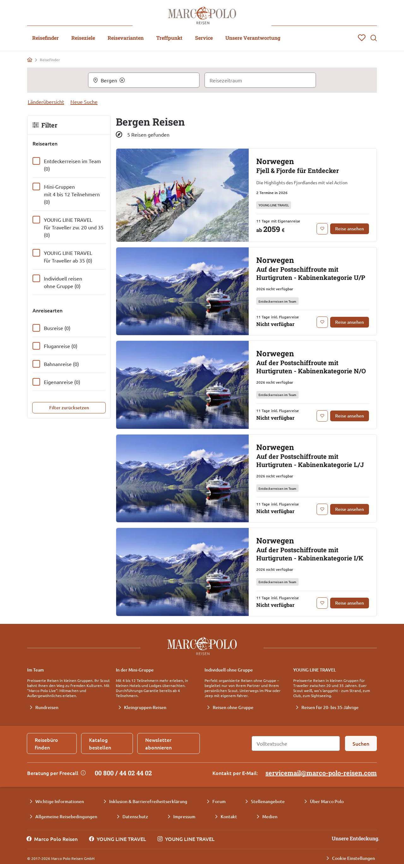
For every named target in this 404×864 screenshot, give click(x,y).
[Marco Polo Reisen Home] (202, 15)
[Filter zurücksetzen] (69, 407)
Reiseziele (83, 37)
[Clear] (122, 80)
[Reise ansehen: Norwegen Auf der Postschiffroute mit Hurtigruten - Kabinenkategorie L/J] (349, 509)
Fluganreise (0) (60, 346)
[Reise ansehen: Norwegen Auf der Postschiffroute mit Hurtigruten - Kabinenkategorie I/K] (349, 603)
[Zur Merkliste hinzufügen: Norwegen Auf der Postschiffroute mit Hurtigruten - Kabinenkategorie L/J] (322, 509)
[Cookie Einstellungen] (350, 858)
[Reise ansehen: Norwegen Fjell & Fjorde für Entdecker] (349, 228)
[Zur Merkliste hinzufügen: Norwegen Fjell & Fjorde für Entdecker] (322, 228)
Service (204, 37)
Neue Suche (84, 101)
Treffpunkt (169, 37)
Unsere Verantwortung (252, 37)
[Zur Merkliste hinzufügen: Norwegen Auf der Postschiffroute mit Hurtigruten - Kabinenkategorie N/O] (322, 416)
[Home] (29, 59)
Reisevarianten (126, 37)
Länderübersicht (46, 101)
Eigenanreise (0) (62, 382)
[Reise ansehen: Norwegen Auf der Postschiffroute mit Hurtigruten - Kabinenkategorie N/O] (349, 416)
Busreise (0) (57, 328)
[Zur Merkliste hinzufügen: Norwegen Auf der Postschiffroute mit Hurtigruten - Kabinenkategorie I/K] (322, 603)
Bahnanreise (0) (61, 364)
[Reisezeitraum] (260, 80)
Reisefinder (45, 37)
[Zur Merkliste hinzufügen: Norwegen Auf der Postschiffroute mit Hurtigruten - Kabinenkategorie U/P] (322, 322)
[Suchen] (361, 743)
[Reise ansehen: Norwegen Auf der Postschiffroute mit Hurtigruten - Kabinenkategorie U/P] (349, 322)
